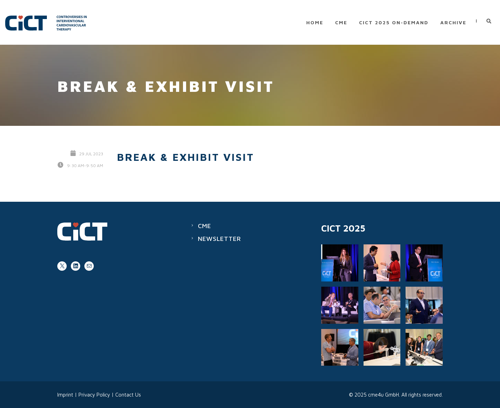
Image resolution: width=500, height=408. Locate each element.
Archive (453, 22)
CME (341, 22)
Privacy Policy (94, 395)
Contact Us (128, 395)
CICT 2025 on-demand (393, 22)
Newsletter (219, 238)
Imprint (65, 395)
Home (314, 22)
